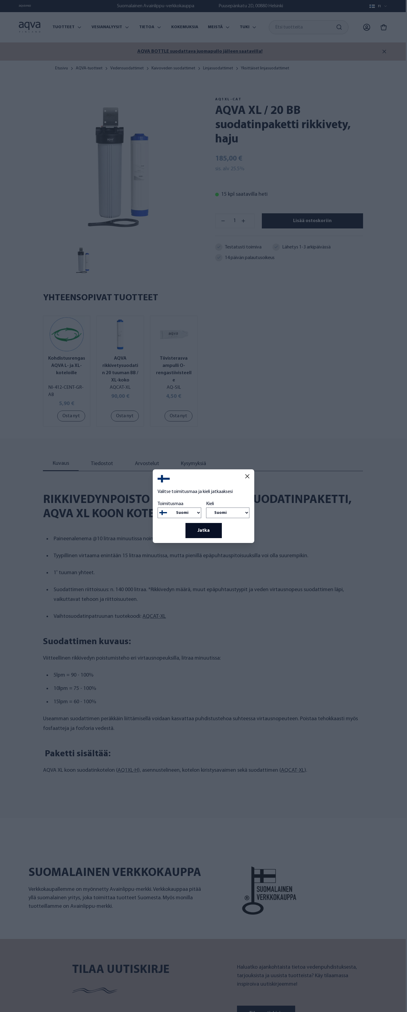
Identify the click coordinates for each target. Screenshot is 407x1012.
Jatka (204, 530)
